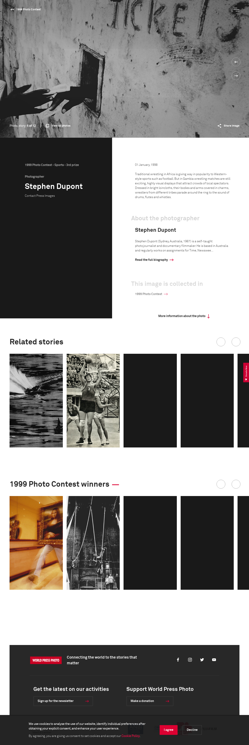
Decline (192, 729)
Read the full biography (151, 259)
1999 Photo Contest (28, 9)
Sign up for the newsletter (56, 701)
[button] (221, 342)
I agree (168, 729)
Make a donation (142, 701)
